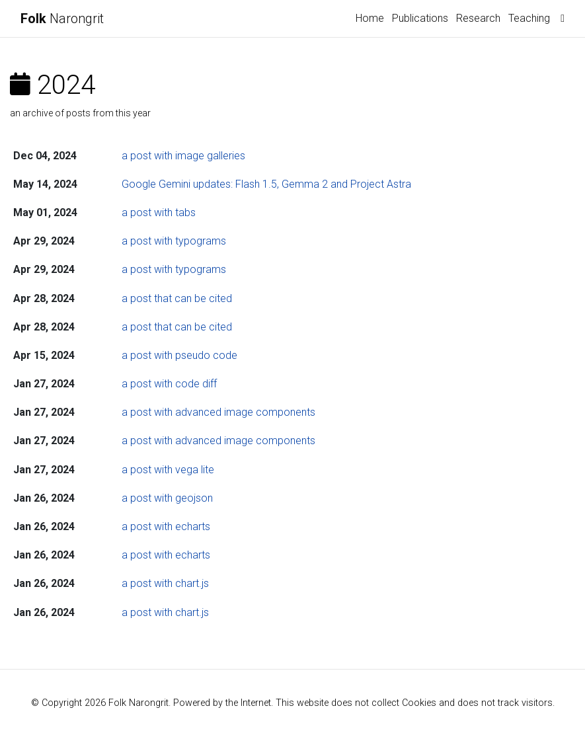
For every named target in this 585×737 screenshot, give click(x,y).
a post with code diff (169, 383)
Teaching (529, 18)
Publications (420, 18)
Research (478, 18)
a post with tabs (159, 212)
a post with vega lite (168, 469)
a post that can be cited (177, 298)
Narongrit (62, 18)
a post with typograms (174, 241)
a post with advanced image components (218, 412)
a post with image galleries (183, 155)
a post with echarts (166, 526)
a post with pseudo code (179, 355)
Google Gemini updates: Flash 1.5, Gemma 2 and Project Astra (266, 184)
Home (370, 18)
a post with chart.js (165, 583)
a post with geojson (167, 498)
